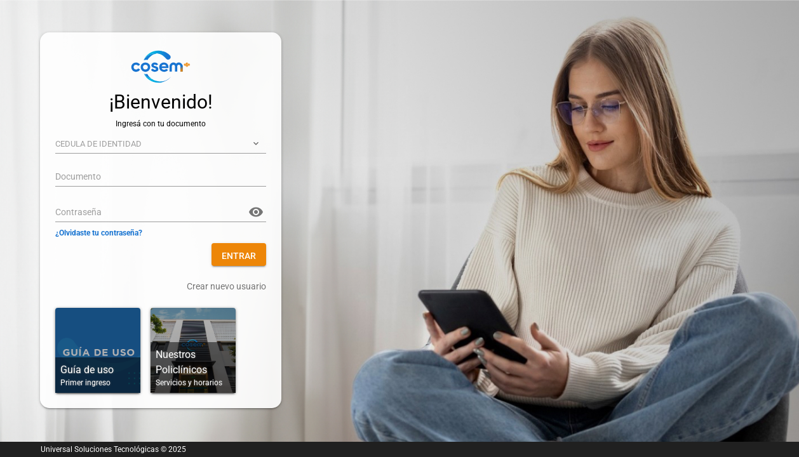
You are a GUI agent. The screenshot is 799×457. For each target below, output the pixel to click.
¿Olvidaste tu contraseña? (98, 232)
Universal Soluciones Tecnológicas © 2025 (113, 449)
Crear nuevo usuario (226, 286)
